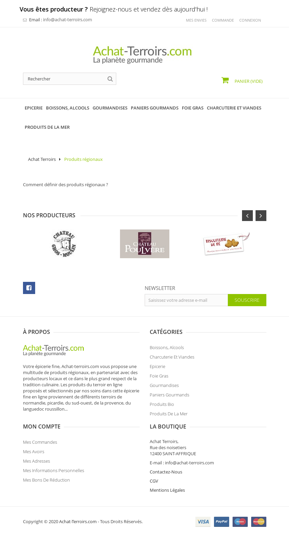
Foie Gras (159, 376)
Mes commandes (40, 442)
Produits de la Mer (169, 414)
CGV (154, 481)
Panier (248, 81)
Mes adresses (36, 461)
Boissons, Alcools (167, 347)
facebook (29, 288)
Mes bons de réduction (46, 480)
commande (223, 20)
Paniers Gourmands (169, 395)
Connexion (250, 20)
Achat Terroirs (42, 159)
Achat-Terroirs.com (78, 521)
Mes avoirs (33, 451)
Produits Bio (162, 404)
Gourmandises (164, 385)
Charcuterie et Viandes (172, 357)
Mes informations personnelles (53, 470)
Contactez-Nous (166, 472)
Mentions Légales (167, 490)
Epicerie (157, 366)
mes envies (196, 20)
